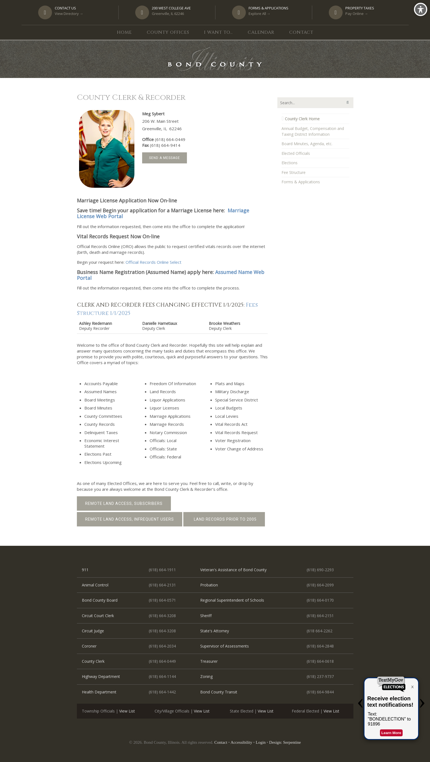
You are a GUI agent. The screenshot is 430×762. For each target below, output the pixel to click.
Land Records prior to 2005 (224, 519)
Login (261, 742)
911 (85, 569)
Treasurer (209, 661)
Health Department (99, 692)
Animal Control (95, 585)
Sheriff (206, 615)
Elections (290, 162)
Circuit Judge (93, 630)
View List (127, 711)
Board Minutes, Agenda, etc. (307, 143)
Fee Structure (294, 172)
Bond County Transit (218, 692)
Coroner (89, 646)
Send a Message (164, 158)
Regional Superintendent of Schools (232, 600)
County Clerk (93, 661)
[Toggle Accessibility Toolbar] (420, 9)
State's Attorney (214, 630)
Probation (209, 585)
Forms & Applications (301, 181)
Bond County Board (100, 600)
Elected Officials (296, 153)
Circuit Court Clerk (98, 615)
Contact (220, 742)
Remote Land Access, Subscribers (124, 503)
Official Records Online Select (153, 262)
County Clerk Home (301, 118)
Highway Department (101, 676)
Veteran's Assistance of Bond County (233, 569)
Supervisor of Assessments (224, 646)
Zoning (206, 676)
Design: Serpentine (285, 742)
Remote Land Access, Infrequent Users (129, 519)
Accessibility (241, 742)
